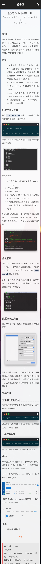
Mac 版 (9, 103)
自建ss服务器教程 (13, 529)
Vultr (8, 69)
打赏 (20, 536)
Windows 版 (18, 103)
